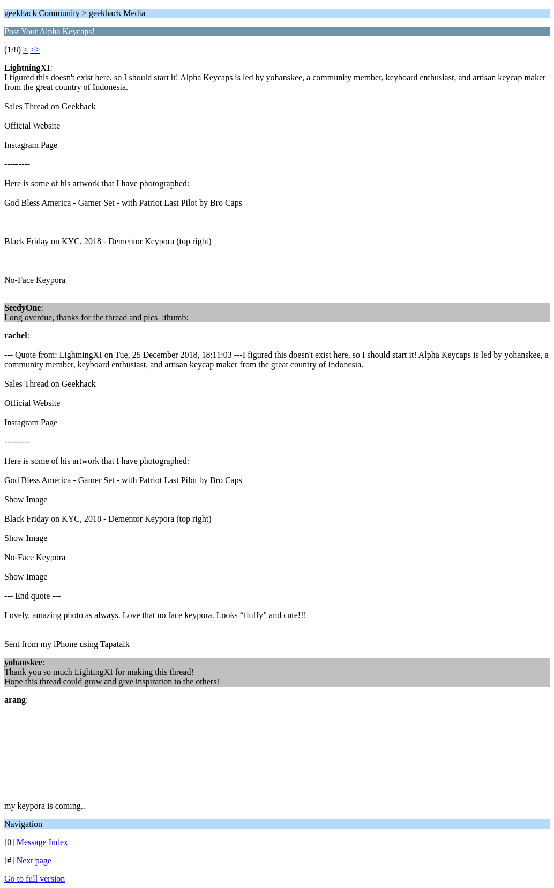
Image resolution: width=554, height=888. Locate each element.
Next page (34, 860)
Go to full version (34, 878)
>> (35, 49)
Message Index (42, 842)
